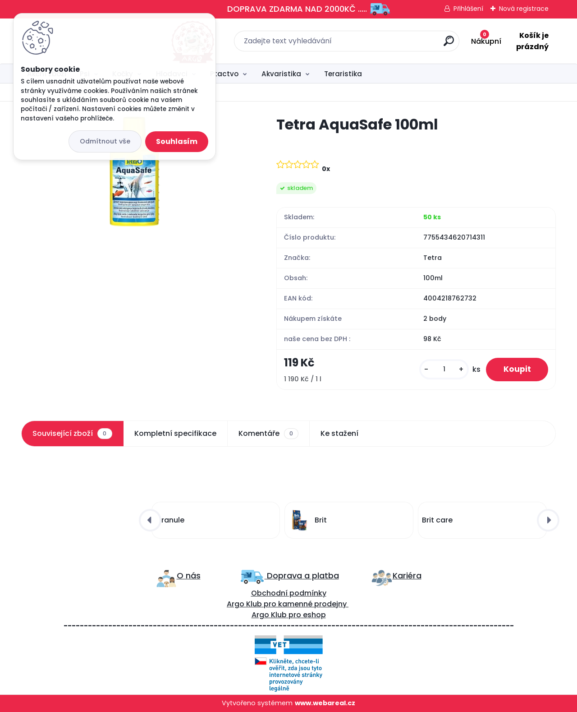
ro (272, 604)
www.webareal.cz (325, 703)
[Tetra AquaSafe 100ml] (134, 171)
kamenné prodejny (311, 604)
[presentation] (150, 520)
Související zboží (72, 433)
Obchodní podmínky (288, 593)
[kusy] (442, 370)
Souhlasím (176, 141)
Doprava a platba (302, 575)
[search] (388, 44)
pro (294, 615)
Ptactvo (224, 74)
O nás (189, 575)
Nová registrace (524, 8)
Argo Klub (244, 604)
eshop (313, 615)
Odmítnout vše (105, 141)
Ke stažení (339, 433)
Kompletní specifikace (175, 433)
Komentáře (268, 433)
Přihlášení (468, 8)
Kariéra (407, 575)
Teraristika (343, 74)
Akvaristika (281, 74)
